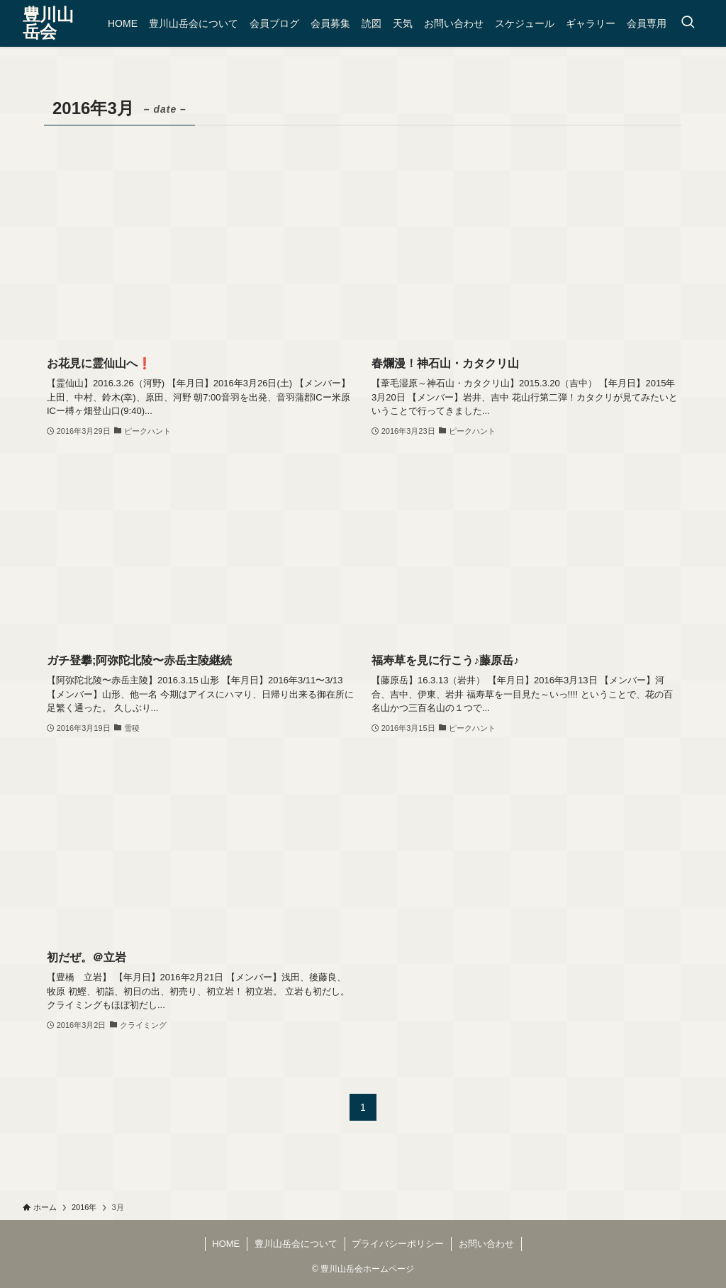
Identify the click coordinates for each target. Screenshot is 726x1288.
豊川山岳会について (296, 1243)
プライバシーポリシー (398, 1243)
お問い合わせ (486, 1243)
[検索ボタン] (687, 23)
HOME (226, 1243)
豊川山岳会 (48, 23)
